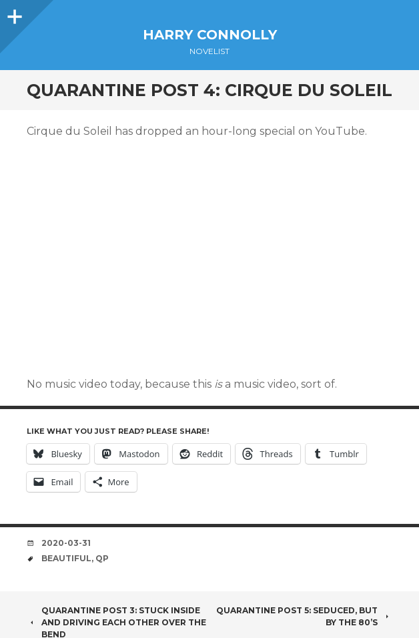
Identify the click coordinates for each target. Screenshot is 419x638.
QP (102, 558)
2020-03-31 (66, 543)
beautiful (66, 558)
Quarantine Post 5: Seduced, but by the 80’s (304, 616)
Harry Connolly (210, 35)
